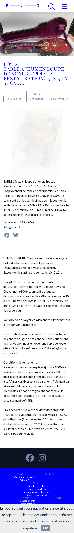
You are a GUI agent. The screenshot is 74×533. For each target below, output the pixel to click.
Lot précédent (36, 96)
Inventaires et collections (37, 491)
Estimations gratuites (37, 485)
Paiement (57, 497)
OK (45, 528)
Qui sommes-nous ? (25, 477)
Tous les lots (14, 98)
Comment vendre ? (37, 494)
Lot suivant (58, 98)
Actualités (25, 480)
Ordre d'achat (27, 503)
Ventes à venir (52, 474)
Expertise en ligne (37, 488)
